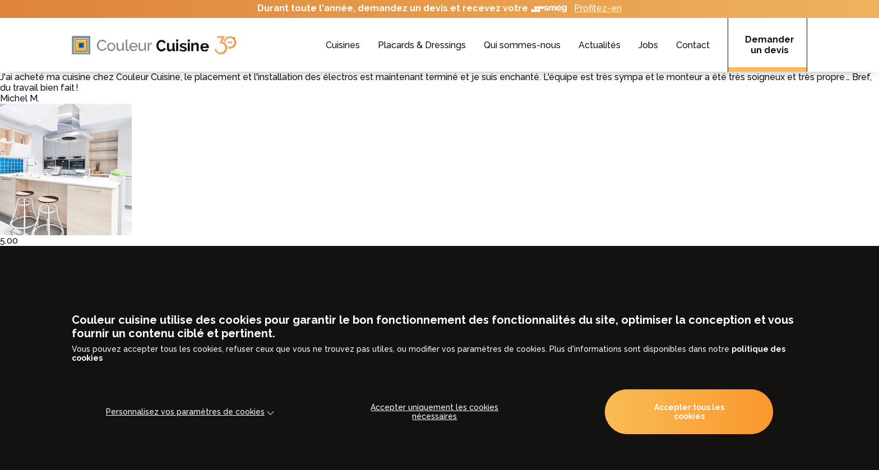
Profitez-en (598, 8)
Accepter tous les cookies (689, 412)
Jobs (648, 45)
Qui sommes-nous (522, 45)
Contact (693, 45)
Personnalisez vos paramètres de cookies (185, 411)
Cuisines (343, 45)
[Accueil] (154, 45)
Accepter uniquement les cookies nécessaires (434, 412)
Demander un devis (769, 44)
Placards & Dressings (422, 45)
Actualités (600, 45)
